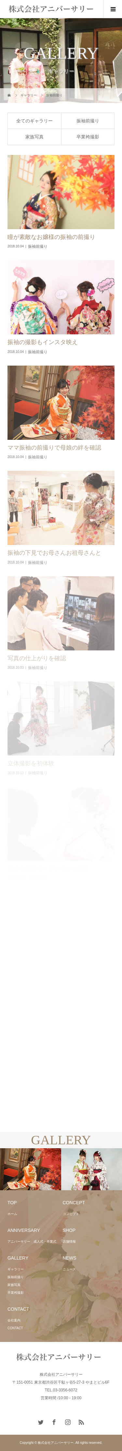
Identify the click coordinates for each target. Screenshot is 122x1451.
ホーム (12, 1214)
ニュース (69, 1269)
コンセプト (71, 1214)
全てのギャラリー (34, 120)
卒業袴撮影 (87, 136)
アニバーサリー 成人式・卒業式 (31, 1241)
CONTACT (15, 1328)
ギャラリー (15, 1269)
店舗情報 (69, 1241)
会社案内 (13, 1320)
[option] (30, 1169)
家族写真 (34, 136)
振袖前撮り (87, 120)
